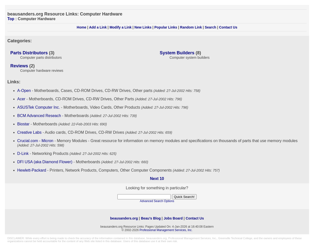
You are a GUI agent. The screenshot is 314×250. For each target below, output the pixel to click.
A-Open (24, 90)
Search (210, 27)
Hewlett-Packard (31, 170)
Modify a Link (120, 27)
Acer (21, 99)
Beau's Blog (151, 218)
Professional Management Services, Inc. (166, 230)
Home (81, 27)
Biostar (23, 124)
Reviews (19, 65)
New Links (142, 27)
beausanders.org (124, 218)
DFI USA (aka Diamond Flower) (44, 162)
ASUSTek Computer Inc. (38, 107)
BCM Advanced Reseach (39, 116)
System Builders (177, 52)
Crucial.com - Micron (35, 141)
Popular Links (165, 27)
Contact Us (228, 27)
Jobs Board (173, 218)
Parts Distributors (29, 52)
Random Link (191, 27)
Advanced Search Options (157, 201)
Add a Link (98, 27)
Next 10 (157, 178)
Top (10, 19)
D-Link (23, 153)
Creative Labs (29, 132)
